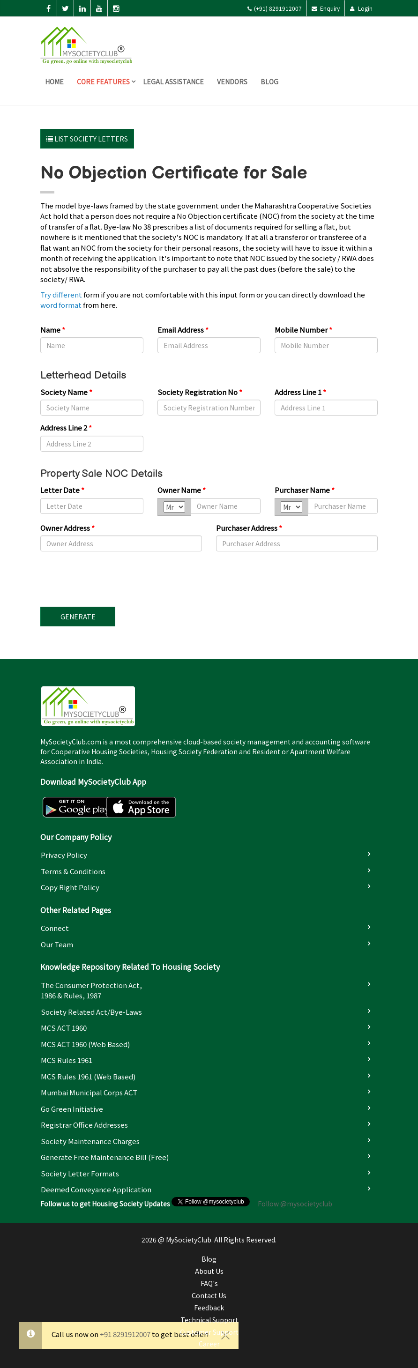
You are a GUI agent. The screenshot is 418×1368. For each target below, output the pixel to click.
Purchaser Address (249, 528)
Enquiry (326, 8)
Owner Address (67, 528)
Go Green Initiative (72, 1109)
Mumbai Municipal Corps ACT (89, 1092)
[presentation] (111, 576)
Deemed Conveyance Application (96, 1189)
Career (209, 1343)
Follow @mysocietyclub (295, 1203)
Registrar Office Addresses (84, 1125)
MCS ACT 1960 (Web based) (85, 1044)
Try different (61, 294)
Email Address (183, 330)
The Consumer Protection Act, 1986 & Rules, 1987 (91, 990)
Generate (78, 616)
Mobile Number (303, 330)
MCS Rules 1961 (66, 1060)
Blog (269, 81)
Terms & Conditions (73, 871)
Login (361, 8)
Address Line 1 (300, 392)
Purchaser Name (305, 490)
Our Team (57, 944)
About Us (209, 1271)
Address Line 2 (66, 427)
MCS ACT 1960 (64, 1028)
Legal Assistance (173, 81)
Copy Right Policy (70, 887)
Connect (55, 928)
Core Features (103, 81)
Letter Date (62, 490)
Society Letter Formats (80, 1173)
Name (52, 330)
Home (54, 81)
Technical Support (209, 1319)
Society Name (66, 392)
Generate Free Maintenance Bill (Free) (105, 1157)
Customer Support (209, 1332)
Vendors (232, 81)
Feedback (209, 1307)
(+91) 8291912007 (274, 8)
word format (61, 305)
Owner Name (181, 490)
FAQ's (209, 1283)
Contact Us (209, 1295)
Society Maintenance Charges (90, 1141)
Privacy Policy (64, 855)
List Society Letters (87, 138)
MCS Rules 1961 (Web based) (88, 1076)
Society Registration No (199, 392)
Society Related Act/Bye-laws (91, 1012)
